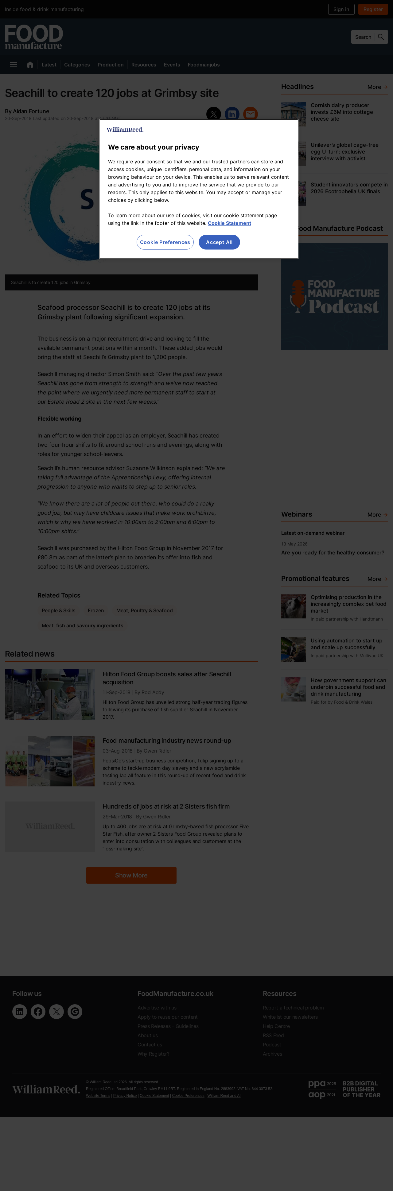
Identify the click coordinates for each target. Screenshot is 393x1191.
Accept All (219, 242)
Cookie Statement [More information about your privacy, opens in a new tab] (229, 223)
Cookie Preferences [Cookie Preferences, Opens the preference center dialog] (165, 242)
